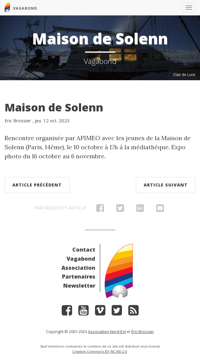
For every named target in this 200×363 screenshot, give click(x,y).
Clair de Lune (184, 74)
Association (78, 267)
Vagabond (81, 258)
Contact (83, 249)
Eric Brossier (18, 120)
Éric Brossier (142, 331)
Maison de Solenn (54, 107)
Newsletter (79, 285)
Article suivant (166, 185)
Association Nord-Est (107, 331)
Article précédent (37, 185)
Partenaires (78, 276)
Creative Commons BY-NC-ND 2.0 (99, 351)
